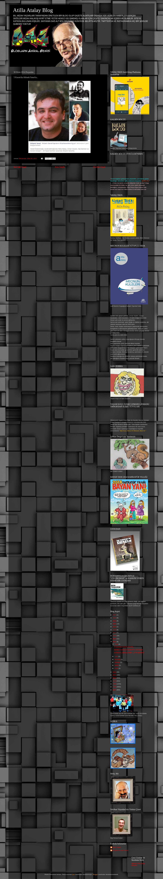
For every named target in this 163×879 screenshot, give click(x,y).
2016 (115, 635)
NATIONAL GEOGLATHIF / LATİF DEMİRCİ (129, 652)
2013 (115, 672)
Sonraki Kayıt (20, 167)
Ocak (117, 668)
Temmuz (118, 659)
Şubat (117, 665)
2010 (115, 681)
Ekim (116, 644)
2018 (115, 630)
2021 (115, 621)
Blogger (95, 874)
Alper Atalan (117, 847)
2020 (115, 624)
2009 (115, 684)
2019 (115, 627)
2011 (115, 678)
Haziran (117, 662)
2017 (115, 633)
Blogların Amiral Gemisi (120, 850)
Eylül (116, 656)
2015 (115, 639)
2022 (115, 618)
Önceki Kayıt (99, 167)
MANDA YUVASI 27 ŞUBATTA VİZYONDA (128, 650)
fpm (73, 874)
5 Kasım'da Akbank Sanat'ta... (124, 647)
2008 (115, 687)
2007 (115, 690)
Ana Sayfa (60, 167)
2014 (115, 641)
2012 (115, 675)
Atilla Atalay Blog (33, 10)
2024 (115, 615)
